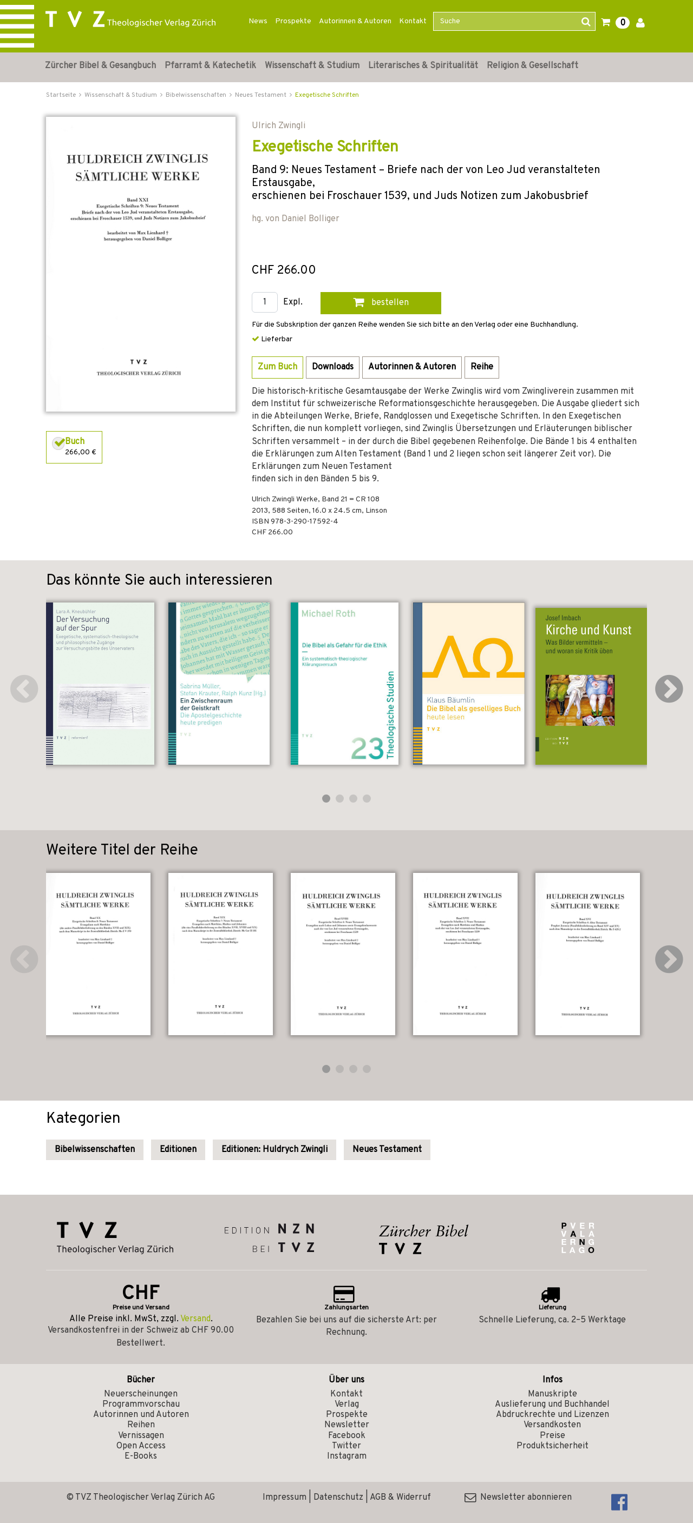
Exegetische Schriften (327, 95)
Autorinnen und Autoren (141, 1414)
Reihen (141, 1425)
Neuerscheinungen (141, 1394)
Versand (195, 1319)
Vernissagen (141, 1436)
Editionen (178, 1149)
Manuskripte (552, 1394)
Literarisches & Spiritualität (423, 66)
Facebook (346, 1436)
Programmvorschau (141, 1404)
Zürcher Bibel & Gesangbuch (100, 66)
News (258, 21)
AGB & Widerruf (400, 1497)
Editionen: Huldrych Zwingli (274, 1149)
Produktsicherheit (553, 1446)
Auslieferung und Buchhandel (552, 1404)
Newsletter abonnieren (518, 1497)
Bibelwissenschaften (95, 1149)
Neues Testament (387, 1149)
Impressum (284, 1497)
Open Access (141, 1446)
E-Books (141, 1456)
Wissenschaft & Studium (312, 66)
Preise (552, 1436)
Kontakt (413, 21)
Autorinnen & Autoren (355, 21)
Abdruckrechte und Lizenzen (552, 1414)
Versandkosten (552, 1425)
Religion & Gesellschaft (532, 66)
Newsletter (346, 1425)
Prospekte (293, 21)
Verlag (347, 1404)
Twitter (346, 1446)
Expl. (293, 302)
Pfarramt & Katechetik (210, 66)
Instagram (347, 1456)
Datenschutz (338, 1497)
